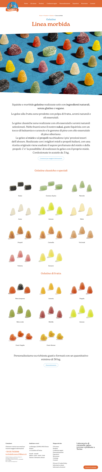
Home (40, 15)
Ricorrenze (56, 456)
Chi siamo (56, 446)
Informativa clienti (58, 465)
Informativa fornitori (59, 467)
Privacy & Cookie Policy (60, 463)
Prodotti (46, 15)
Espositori (56, 454)
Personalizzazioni (58, 452)
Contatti (55, 460)
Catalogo (55, 458)
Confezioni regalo (58, 450)
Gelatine (51, 15)
